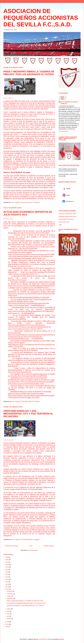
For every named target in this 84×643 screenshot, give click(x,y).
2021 (7, 569)
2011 (7, 621)
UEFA (60, 224)
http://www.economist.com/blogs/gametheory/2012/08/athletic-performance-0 (31, 312)
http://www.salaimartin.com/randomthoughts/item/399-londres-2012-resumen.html (28, 304)
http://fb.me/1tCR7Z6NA (29, 350)
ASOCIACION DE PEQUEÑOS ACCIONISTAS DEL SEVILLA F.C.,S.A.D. (40, 18)
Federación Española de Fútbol (67, 216)
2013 (7, 586)
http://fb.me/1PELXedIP (40, 233)
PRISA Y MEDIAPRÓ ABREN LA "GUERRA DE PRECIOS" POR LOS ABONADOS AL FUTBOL (28, 73)
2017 (7, 577)
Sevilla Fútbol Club (64, 222)
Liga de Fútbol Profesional (66, 219)
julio (8, 611)
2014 (7, 584)
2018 (7, 574)
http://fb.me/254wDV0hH (28, 249)
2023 (7, 564)
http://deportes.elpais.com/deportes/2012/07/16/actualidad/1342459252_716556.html (31, 346)
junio (8, 613)
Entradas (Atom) (33, 550)
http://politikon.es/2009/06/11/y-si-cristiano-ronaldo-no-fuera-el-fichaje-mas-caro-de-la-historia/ (31, 265)
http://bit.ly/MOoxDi (24, 372)
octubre (9, 596)
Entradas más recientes (11, 546)
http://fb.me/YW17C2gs (16, 245)
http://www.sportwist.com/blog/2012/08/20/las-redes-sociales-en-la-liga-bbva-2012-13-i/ (31, 273)
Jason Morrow (43, 639)
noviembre (10, 593)
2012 (7, 589)
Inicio (30, 546)
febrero (9, 618)
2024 (7, 562)
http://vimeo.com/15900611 (44, 360)
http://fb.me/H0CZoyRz (16, 239)
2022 (7, 567)
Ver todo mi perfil (63, 131)
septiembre (10, 598)
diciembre (10, 591)
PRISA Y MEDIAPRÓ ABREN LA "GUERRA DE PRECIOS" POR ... (25, 601)
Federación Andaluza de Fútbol (67, 213)
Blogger (62, 639)
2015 (7, 581)
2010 (7, 624)
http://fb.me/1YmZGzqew (17, 280)
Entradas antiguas (48, 546)
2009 (7, 626)
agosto (9, 609)
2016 (7, 579)
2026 (7, 557)
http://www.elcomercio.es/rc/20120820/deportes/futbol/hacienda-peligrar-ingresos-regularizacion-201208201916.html (31, 287)
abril (8, 616)
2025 (7, 559)
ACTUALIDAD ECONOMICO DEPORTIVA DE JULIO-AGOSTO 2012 (26, 603)
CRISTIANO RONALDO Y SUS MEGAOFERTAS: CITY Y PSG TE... (26, 605)
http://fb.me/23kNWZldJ (38, 376)
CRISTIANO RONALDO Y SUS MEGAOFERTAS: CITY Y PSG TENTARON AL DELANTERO (28, 414)
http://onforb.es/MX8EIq (17, 319)
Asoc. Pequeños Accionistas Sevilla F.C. (69, 102)
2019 (7, 572)
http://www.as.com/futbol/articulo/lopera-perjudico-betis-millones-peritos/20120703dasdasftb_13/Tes (31, 383)
